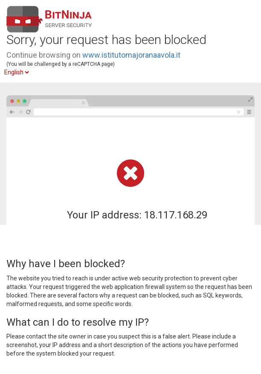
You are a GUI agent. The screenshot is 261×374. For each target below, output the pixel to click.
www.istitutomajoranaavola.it (131, 54)
